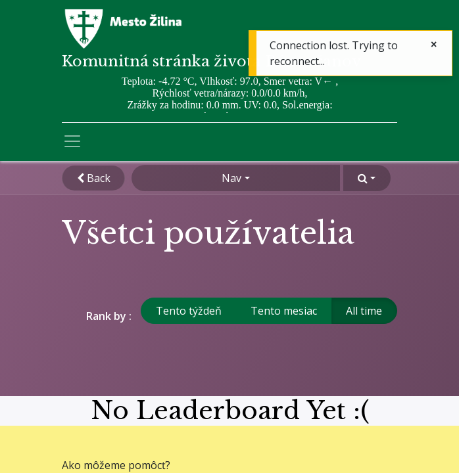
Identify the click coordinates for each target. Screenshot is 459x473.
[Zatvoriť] (434, 44)
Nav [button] (231, 178)
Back (93, 178)
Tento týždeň (189, 311)
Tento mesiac (284, 311)
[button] (367, 178)
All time (364, 311)
